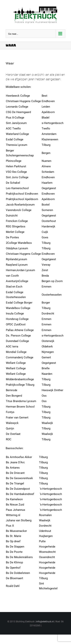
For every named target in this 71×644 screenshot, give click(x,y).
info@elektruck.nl (45, 621)
